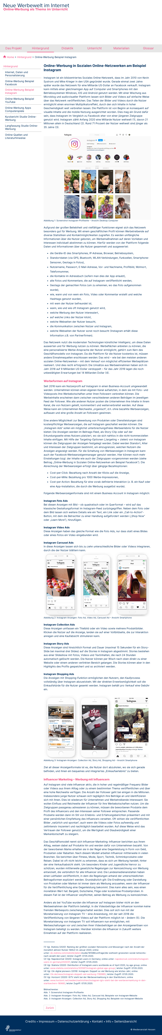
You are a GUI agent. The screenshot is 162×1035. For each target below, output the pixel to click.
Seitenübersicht (125, 1021)
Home (10, 57)
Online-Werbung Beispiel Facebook (19, 83)
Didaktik (67, 48)
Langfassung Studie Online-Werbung (21, 127)
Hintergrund (40, 48)
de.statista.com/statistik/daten (65, 953)
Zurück (50, 1007)
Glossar (148, 48)
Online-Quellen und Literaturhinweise (16, 136)
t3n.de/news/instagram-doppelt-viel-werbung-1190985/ (78, 974)
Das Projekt (13, 48)
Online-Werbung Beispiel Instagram (19, 91)
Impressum (47, 1021)
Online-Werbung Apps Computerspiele (18, 109)
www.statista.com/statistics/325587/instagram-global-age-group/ (82, 968)
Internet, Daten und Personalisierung (16, 74)
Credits (30, 1021)
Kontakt (97, 1021)
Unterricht (94, 48)
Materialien (121, 48)
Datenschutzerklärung (73, 1021)
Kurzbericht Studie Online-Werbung (20, 118)
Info (108, 1021)
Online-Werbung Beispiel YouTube (19, 100)
